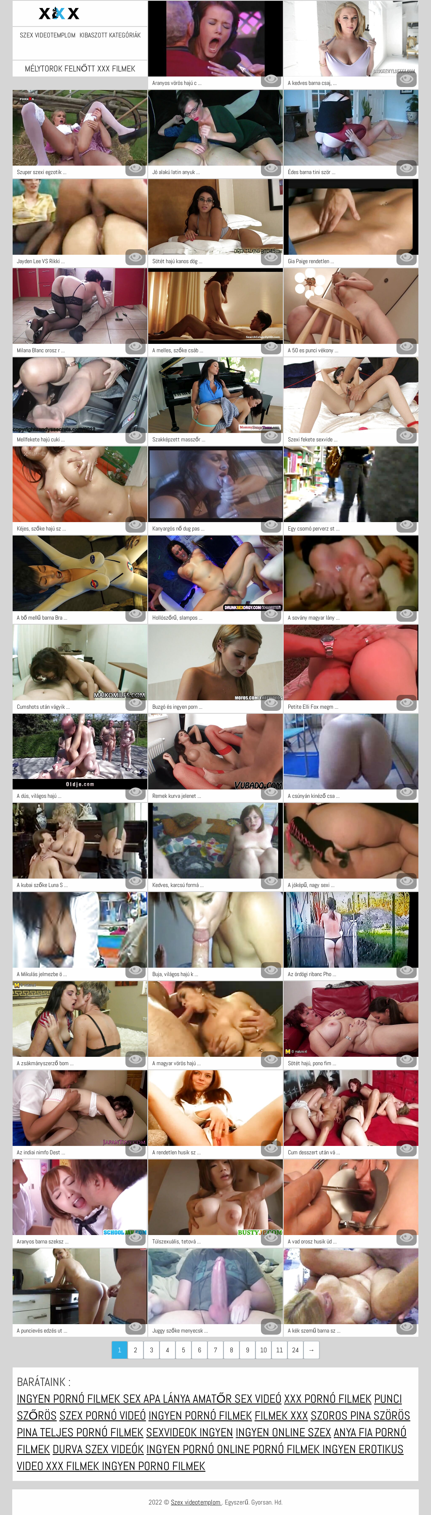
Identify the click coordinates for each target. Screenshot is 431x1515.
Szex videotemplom (47, 35)
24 (295, 1350)
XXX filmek (74, 1466)
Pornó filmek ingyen (306, 1449)
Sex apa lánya (158, 1398)
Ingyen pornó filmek (70, 1398)
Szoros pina (342, 1415)
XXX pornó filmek (328, 1398)
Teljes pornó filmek (92, 1432)
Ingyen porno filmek (153, 1466)
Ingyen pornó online (199, 1449)
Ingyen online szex (283, 1432)
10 (263, 1350)
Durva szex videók (98, 1449)
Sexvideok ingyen (189, 1432)
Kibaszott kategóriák (110, 35)
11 (279, 1350)
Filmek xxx (281, 1415)
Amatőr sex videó (237, 1398)
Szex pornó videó (102, 1415)
